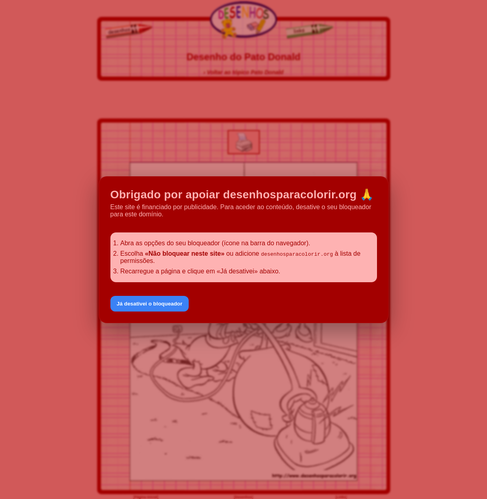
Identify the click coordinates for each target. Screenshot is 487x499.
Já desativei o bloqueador (150, 304)
